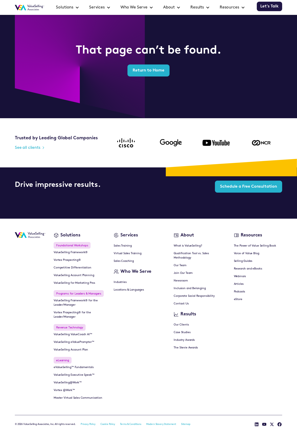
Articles (239, 284)
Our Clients (181, 324)
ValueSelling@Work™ (68, 382)
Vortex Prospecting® (67, 260)
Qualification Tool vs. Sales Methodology (191, 255)
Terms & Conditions (130, 424)
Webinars (240, 276)
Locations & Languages (129, 289)
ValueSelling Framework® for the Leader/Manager (76, 302)
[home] (29, 7)
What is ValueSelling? (188, 245)
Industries (120, 282)
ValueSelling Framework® (71, 252)
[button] (67, 7)
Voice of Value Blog (246, 253)
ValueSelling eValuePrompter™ (74, 342)
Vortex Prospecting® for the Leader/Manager (72, 314)
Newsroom (181, 280)
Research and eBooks (248, 268)
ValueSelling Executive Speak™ (74, 375)
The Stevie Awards (186, 347)
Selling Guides (243, 261)
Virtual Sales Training (127, 253)
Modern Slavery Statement (161, 424)
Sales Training (123, 245)
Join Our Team (183, 273)
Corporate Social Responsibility (194, 296)
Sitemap (185, 424)
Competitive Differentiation (72, 267)
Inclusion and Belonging (190, 288)
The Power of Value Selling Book (255, 245)
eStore (238, 299)
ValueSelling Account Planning (74, 275)
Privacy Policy (88, 424)
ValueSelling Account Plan (71, 349)
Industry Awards (184, 340)
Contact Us (181, 303)
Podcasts (239, 291)
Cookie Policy (107, 424)
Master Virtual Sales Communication (78, 397)
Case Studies (182, 332)
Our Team (180, 265)
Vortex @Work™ (64, 390)
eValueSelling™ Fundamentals (74, 367)
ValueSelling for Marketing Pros (74, 283)
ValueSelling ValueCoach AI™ (73, 334)
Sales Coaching (124, 261)
